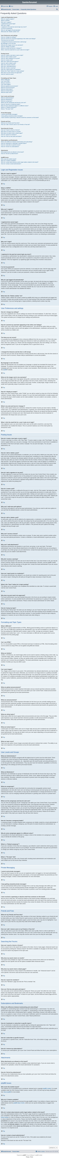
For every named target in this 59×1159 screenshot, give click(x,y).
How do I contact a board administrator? (11, 163)
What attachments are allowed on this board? (12, 152)
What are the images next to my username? (12, 45)
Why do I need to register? (7, 19)
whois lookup (4, 1117)
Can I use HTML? (5, 81)
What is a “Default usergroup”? (9, 107)
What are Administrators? (7, 97)
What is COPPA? (5, 20)
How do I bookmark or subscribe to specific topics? (14, 143)
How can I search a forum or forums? (10, 130)
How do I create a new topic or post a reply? (12, 55)
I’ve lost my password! (6, 28)
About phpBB (7, 1092)
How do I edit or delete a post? (8, 56)
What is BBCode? (5, 79)
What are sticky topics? (7, 89)
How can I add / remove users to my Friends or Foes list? (15, 124)
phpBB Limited (47, 1088)
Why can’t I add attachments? (8, 66)
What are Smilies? (5, 82)
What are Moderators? (6, 99)
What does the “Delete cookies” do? (10, 31)
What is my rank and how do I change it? (11, 48)
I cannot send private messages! (9, 114)
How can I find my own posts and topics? (11, 136)
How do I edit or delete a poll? (8, 63)
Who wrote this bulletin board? (8, 159)
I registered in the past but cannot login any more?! (14, 27)
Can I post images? (6, 84)
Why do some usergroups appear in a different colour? (14, 105)
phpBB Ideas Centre (18, 1103)
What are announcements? (8, 87)
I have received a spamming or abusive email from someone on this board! (20, 117)
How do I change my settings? (8, 37)
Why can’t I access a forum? (8, 64)
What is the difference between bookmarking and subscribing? (16, 141)
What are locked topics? (7, 90)
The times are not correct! (7, 40)
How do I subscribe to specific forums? (10, 145)
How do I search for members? (9, 134)
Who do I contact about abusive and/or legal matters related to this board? (19, 162)
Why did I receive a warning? (8, 68)
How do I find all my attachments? (9, 153)
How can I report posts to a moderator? (11, 69)
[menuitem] (11, 6)
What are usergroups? (6, 101)
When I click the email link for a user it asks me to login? (15, 49)
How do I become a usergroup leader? (10, 104)
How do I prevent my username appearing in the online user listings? (18, 38)
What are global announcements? (9, 86)
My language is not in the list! (8, 43)
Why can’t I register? (6, 22)
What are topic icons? (6, 92)
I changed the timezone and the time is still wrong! (13, 41)
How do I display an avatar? (8, 46)
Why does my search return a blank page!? (12, 133)
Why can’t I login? (5, 25)
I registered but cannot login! (8, 23)
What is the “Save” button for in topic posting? (12, 71)
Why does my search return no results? (11, 131)
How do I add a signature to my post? (10, 58)
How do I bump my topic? (7, 74)
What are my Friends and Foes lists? (10, 123)
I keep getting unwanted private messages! (12, 116)
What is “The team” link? (7, 109)
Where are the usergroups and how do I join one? (13, 102)
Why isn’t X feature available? (8, 160)
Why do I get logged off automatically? (10, 30)
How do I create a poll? (7, 60)
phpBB (5, 369)
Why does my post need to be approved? (11, 72)
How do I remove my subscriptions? (10, 146)
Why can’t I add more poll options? (9, 61)
